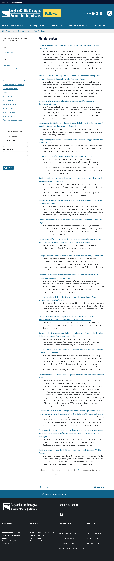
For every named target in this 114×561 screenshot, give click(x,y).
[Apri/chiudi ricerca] (109, 13)
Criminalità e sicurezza (10, 73)
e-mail (39, 540)
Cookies (81, 548)
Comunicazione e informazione (13, 69)
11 (45, 474)
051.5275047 (39, 535)
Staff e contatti (36, 538)
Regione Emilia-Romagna (12, 2)
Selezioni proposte (25, 31)
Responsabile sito (94, 533)
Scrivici (96, 538)
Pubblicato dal (8, 149)
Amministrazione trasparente (70, 533)
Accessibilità (91, 543)
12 (50, 474)
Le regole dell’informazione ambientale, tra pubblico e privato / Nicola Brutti (71, 255)
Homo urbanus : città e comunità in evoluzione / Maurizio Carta (65, 156)
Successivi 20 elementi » (93, 469)
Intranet (90, 548)
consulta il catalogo (9, 52)
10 (41, 474)
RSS (99, 543)
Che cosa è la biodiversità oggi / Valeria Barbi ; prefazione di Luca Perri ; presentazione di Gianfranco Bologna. (69, 276)
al (3, 157)
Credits (90, 538)
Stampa (100, 487)
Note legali (63, 543)
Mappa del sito (64, 548)
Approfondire (11, 31)
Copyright (72, 543)
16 (56, 474)
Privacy (73, 548)
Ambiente (6, 65)
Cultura (5, 77)
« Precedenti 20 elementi (50, 469)
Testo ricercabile (9, 140)
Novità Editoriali (40, 31)
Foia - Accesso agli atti (67, 538)
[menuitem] (12, 25)
